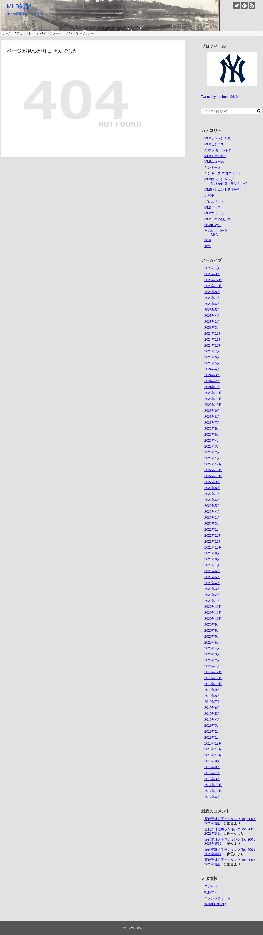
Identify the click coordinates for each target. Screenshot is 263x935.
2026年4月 (212, 268)
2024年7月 (212, 351)
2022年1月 (212, 529)
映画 (207, 240)
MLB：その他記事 (217, 219)
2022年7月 (212, 494)
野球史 (209, 195)
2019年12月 (213, 672)
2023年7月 (212, 422)
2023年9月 (212, 411)
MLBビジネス (214, 144)
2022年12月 (213, 464)
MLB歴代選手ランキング (229, 183)
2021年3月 (212, 589)
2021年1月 (212, 601)
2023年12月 (213, 393)
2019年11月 (213, 678)
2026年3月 (212, 274)
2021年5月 (212, 577)
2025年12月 (213, 280)
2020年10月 (213, 618)
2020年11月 (213, 612)
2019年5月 (212, 713)
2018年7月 (212, 773)
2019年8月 (212, 696)
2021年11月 (213, 541)
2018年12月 (213, 743)
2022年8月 (212, 488)
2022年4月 (212, 511)
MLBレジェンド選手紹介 (222, 189)
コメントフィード (217, 898)
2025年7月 (212, 298)
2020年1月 (212, 666)
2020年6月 (212, 636)
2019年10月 (213, 684)
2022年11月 (213, 470)
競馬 (207, 246)
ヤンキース (212, 167)
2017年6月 (212, 797)
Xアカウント (23, 33)
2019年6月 (212, 707)
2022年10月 (213, 476)
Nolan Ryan (213, 225)
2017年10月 (213, 791)
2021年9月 (212, 553)
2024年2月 (212, 381)
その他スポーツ (215, 230)
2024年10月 (213, 345)
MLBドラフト (214, 207)
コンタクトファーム (48, 33)
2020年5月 (212, 642)
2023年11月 (213, 399)
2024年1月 (212, 387)
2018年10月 (213, 755)
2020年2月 (212, 660)
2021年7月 (212, 565)
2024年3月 (212, 375)
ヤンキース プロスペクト (222, 173)
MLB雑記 (19, 6)
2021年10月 (213, 547)
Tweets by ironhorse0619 (219, 97)
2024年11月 (213, 339)
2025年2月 (212, 327)
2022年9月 (212, 482)
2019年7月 (212, 702)
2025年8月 (212, 292)
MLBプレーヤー (216, 213)
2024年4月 (212, 369)
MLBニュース (214, 161)
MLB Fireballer (215, 156)
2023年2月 (212, 452)
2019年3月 (212, 725)
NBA (214, 234)
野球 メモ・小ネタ (217, 150)
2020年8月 (212, 630)
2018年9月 (212, 761)
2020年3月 (212, 654)
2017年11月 (213, 785)
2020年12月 (213, 607)
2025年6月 (212, 304)
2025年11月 (213, 286)
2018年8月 (212, 767)
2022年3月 (212, 517)
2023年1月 (212, 458)
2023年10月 (213, 405)
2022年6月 (212, 500)
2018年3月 (212, 779)
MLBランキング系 (217, 138)
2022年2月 (212, 523)
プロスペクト (214, 201)
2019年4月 (212, 719)
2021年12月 (213, 535)
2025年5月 (212, 310)
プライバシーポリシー (79, 33)
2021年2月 (212, 595)
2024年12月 (213, 333)
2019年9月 (212, 690)
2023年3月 (212, 446)
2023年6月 (212, 428)
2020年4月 (212, 648)
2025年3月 (212, 321)
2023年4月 (212, 440)
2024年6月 (212, 357)
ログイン (211, 886)
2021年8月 (212, 559)
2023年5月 (212, 434)
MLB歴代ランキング (219, 179)
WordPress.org (215, 904)
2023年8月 (212, 416)
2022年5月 (212, 506)
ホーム (6, 33)
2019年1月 (212, 737)
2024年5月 (212, 363)
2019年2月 (212, 731)
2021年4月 (212, 583)
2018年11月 (213, 749)
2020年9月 (212, 624)
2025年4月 (212, 315)
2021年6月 (212, 571)
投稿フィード (214, 892)
